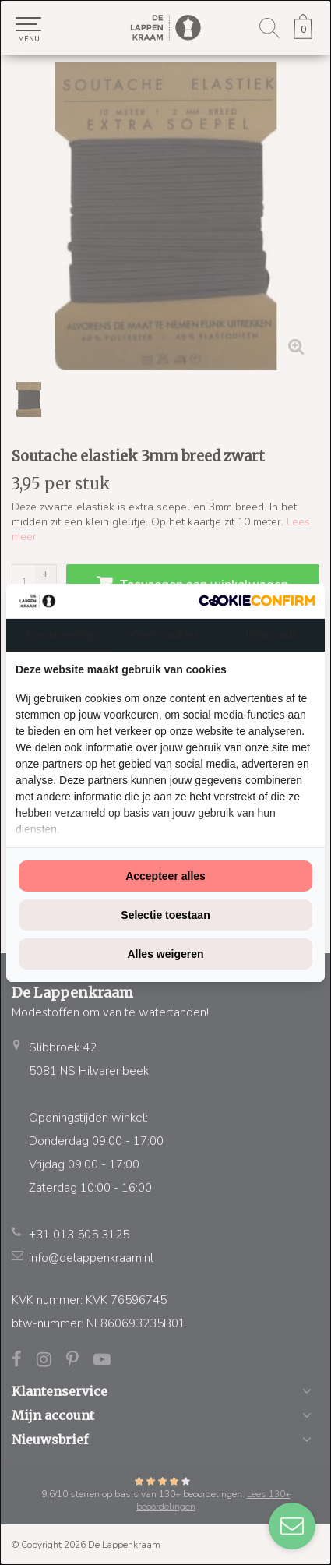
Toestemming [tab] (59, 634)
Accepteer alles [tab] (165, 876)
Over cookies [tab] (166, 634)
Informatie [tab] (271, 634)
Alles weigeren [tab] (165, 954)
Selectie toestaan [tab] (165, 915)
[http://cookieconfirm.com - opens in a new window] (257, 600)
